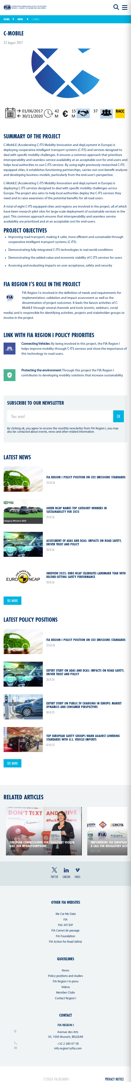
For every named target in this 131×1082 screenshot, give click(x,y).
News (20, 19)
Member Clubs (65, 992)
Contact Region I (65, 998)
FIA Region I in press (65, 981)
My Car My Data (66, 914)
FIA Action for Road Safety (65, 941)
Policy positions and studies (65, 976)
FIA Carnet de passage (65, 930)
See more (12, 600)
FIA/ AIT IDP (65, 925)
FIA (65, 919)
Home (7, 19)
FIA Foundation (65, 936)
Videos (65, 987)
